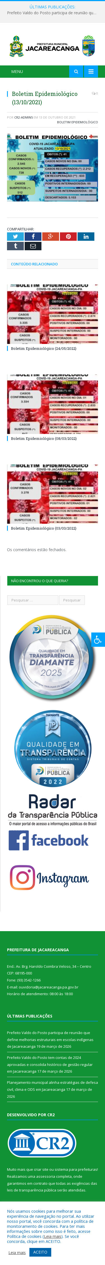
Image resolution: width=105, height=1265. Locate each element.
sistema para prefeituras (76, 1169)
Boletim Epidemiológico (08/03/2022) (44, 438)
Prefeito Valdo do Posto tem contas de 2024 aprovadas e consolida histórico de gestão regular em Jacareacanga (50, 1064)
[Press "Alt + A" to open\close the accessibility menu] (98, 639)
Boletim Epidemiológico (77, 122)
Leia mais (52, 1236)
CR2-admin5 (23, 117)
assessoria (45, 1176)
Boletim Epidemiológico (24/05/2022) (43, 348)
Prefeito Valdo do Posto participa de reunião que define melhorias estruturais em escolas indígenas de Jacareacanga (54, 12)
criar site (41, 1169)
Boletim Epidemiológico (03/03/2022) (43, 528)
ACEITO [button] (40, 1252)
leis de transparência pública (31, 1190)
